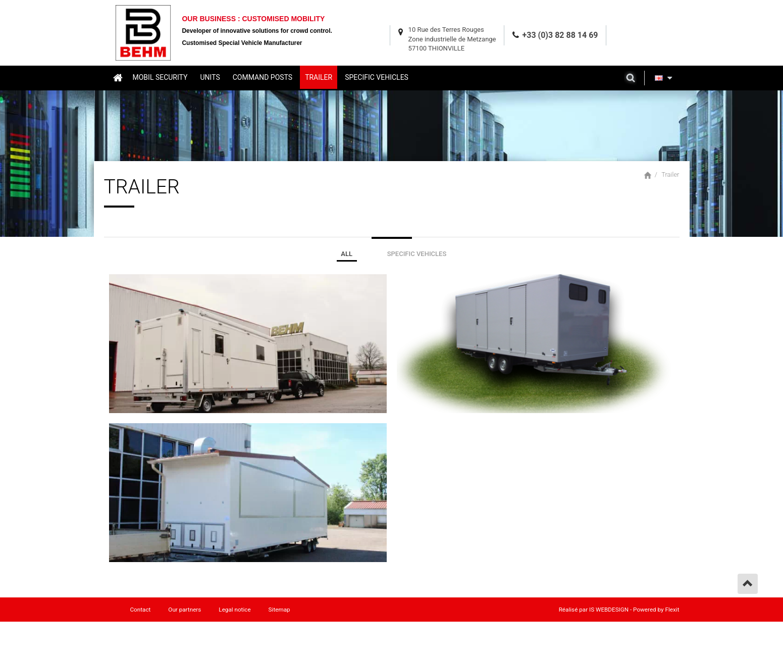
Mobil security (160, 77)
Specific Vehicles (417, 254)
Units (210, 77)
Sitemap (279, 609)
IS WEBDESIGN (609, 609)
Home (117, 77)
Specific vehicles (376, 77)
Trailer (318, 77)
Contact (140, 609)
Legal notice (234, 609)
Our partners (184, 609)
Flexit (672, 609)
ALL (346, 254)
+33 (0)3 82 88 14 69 (560, 35)
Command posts (262, 77)
